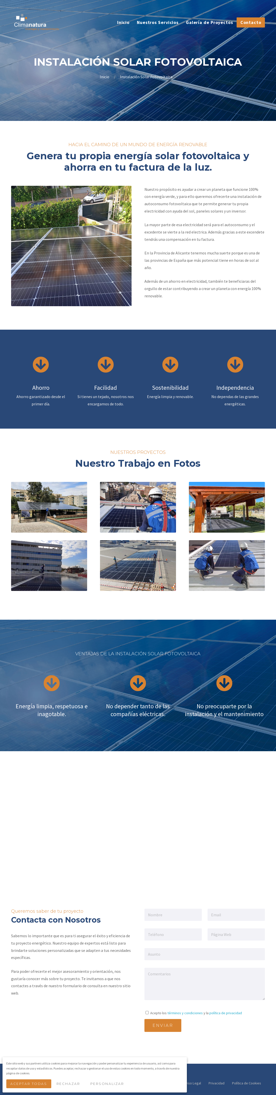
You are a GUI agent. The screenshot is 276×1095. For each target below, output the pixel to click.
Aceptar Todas (29, 1084)
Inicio (105, 76)
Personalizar (109, 1084)
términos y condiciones (185, 1013)
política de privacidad (225, 1013)
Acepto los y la (193, 1013)
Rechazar (70, 1084)
